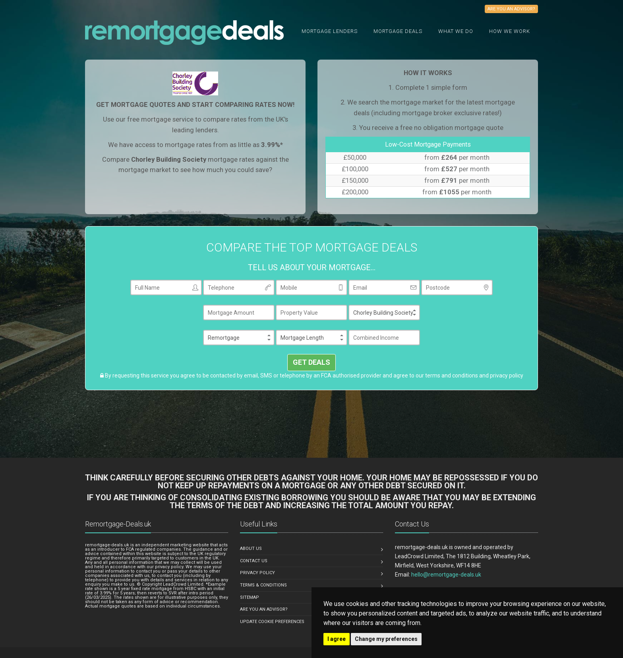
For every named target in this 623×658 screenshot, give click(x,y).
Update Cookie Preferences (272, 621)
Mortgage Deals (397, 31)
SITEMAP (249, 597)
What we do (455, 31)
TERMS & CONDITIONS (263, 585)
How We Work (509, 31)
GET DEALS (311, 362)
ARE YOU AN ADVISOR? (264, 609)
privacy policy (506, 375)
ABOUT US (251, 548)
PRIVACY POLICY (257, 572)
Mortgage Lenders (330, 31)
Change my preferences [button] (386, 639)
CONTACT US (253, 560)
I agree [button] (336, 639)
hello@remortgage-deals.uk (446, 574)
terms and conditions (451, 375)
